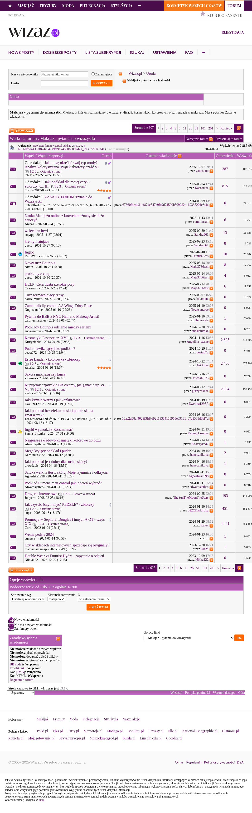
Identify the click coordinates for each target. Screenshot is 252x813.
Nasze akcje (131, 719)
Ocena (106, 156)
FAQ (189, 52)
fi (208, 538)
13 (225, 233)
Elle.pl (172, 731)
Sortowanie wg (21, 595)
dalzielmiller (33, 299)
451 (225, 508)
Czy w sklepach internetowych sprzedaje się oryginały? (67, 545)
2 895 (225, 340)
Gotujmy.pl (135, 731)
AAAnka (203, 365)
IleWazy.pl (156, 731)
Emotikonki (17, 668)
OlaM (29, 175)
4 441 (225, 523)
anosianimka (33, 331)
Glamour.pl (230, 731)
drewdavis (32, 465)
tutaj (41, 800)
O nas (179, 762)
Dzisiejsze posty (60, 52)
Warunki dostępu (224, 692)
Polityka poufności (197, 692)
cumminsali (200, 221)
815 (225, 186)
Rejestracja (233, 32)
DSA (240, 762)
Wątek (30, 156)
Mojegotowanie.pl (41, 738)
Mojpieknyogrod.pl (104, 738)
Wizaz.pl (135, 73)
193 (225, 496)
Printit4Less (201, 256)
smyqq (29, 235)
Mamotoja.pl (93, 731)
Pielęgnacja (92, 5)
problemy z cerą (37, 274)
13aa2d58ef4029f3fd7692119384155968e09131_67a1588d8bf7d (68, 419)
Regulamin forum (21, 680)
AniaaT (30, 224)
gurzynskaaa (200, 391)
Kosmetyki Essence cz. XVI (46, 338)
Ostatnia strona (50, 171)
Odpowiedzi (225, 156)
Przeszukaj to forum (228, 139)
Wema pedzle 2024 (39, 534)
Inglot (29, 252)
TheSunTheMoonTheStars (191, 497)
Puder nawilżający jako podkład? (50, 349)
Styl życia (121, 5)
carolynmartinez (35, 320)
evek (28, 393)
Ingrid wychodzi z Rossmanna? (49, 429)
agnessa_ (31, 538)
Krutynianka (33, 342)
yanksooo (202, 171)
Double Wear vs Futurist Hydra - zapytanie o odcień (64, 556)
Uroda (151, 73)
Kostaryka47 (200, 444)
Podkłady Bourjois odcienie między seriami (58, 327)
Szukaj (137, 52)
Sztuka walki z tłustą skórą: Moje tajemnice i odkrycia (66, 472)
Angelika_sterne (197, 341)
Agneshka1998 (35, 476)
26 (190, 128)
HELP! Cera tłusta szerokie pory (49, 284)
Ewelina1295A (34, 404)
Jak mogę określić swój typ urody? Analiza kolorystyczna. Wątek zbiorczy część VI (62, 165)
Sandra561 (201, 234)
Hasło (15, 83)
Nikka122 (31, 560)
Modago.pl (115, 731)
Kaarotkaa (202, 188)
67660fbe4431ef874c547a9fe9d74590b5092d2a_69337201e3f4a (61, 149)
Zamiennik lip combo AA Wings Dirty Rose (58, 306)
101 (203, 128)
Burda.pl (129, 738)
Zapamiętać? (102, 74)
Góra (241, 692)
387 (225, 169)
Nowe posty (21, 52)
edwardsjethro (34, 444)
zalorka (29, 367)
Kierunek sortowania (61, 595)
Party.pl (73, 731)
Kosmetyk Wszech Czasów (194, 5)
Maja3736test (199, 266)
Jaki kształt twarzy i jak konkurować (52, 400)
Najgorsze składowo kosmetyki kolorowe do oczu (63, 440)
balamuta (202, 299)
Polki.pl (42, 731)
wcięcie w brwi (36, 231)
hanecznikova (199, 454)
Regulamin (194, 762)
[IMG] (20, 672)
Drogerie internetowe (41, 494)
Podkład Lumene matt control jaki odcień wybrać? (63, 483)
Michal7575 (201, 378)
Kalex (204, 525)
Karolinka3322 (35, 455)
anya (28, 513)
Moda (68, 5)
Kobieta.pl (16, 738)
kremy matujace (37, 241)
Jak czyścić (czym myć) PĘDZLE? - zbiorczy (59, 504)
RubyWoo (31, 256)
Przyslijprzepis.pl (72, 738)
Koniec (226, 128)
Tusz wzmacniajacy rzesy (44, 295)
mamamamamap (36, 549)
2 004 (225, 389)
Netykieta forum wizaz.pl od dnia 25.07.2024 (59, 145)
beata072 (31, 352)
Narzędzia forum (197, 139)
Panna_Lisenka (35, 433)
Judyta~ (30, 498)
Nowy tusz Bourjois (40, 263)
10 (225, 254)
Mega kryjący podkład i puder (48, 451)
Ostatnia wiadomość (161, 156)
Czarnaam (31, 288)
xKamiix (30, 378)
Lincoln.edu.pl (150, 738)
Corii (28, 190)
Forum (234, 5)
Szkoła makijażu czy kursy (45, 374)
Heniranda (201, 320)
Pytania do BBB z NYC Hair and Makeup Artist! (62, 316)
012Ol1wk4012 (198, 510)
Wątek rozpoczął (50, 156)
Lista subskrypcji (103, 52)
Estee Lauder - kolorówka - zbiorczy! (53, 359)
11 (184, 128)
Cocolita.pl (174, 738)
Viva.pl (58, 731)
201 (210, 128)
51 (196, 128)
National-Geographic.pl (200, 731)
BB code (15, 664)
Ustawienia (164, 52)
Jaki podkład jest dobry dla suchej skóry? (56, 462)
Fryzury (48, 5)
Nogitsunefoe (34, 310)
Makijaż (26, 5)
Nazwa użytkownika (24, 74)
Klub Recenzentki (225, 15)
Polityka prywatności (219, 762)
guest (28, 245)
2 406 (225, 363)
